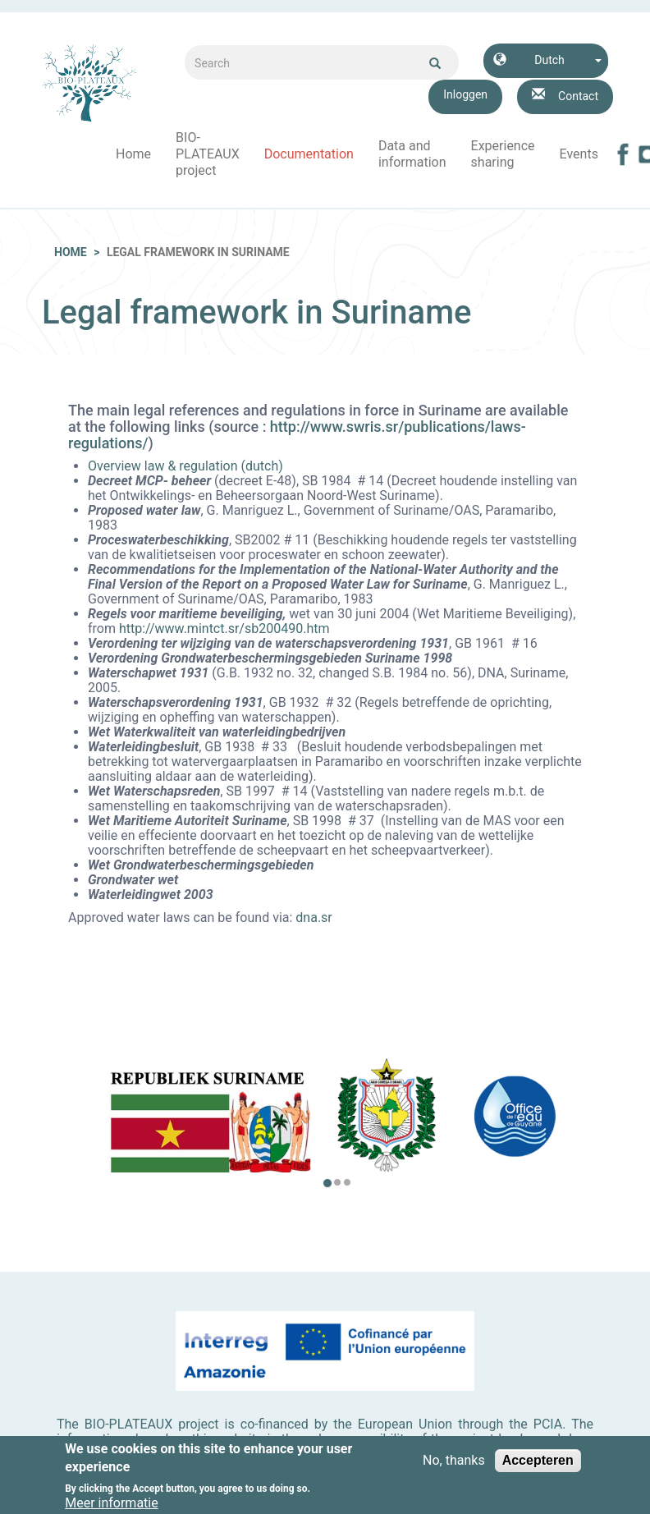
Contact (578, 96)
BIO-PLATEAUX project (208, 154)
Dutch (549, 60)
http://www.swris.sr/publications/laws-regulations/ (297, 435)
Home (133, 154)
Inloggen (465, 94)
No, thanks (454, 1466)
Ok (435, 63)
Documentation (309, 154)
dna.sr (313, 917)
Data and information (412, 154)
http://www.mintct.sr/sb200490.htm (224, 628)
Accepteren (538, 1466)
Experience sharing (503, 154)
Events (579, 154)
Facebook (623, 154)
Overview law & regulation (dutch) (185, 466)
